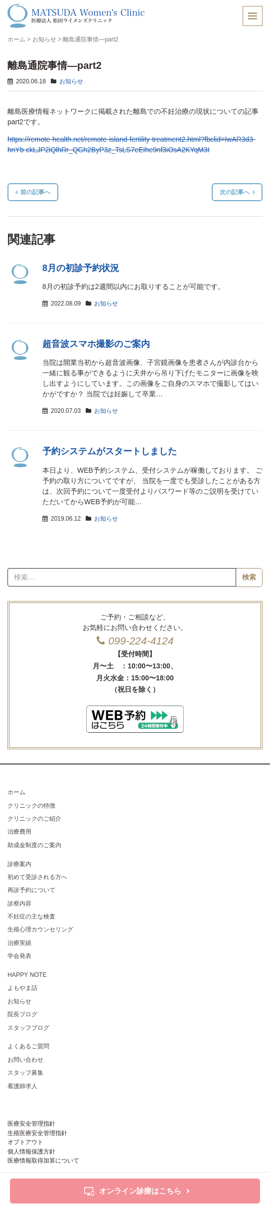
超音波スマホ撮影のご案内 (96, 344)
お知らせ (44, 39)
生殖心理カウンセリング (40, 929)
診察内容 (19, 903)
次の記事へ (235, 192)
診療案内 (19, 864)
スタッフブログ (28, 1027)
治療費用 (19, 831)
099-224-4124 (141, 640)
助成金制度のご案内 (34, 845)
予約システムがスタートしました (109, 451)
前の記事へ (35, 192)
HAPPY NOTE (27, 974)
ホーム (16, 39)
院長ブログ (22, 1014)
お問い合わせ (25, 1059)
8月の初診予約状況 (80, 268)
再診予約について (31, 890)
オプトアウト (25, 1142)
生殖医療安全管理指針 (37, 1133)
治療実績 (19, 942)
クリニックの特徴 (31, 805)
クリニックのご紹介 (34, 818)
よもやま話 (22, 987)
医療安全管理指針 (31, 1123)
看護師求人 (22, 1086)
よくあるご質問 (28, 1046)
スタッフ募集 (25, 1072)
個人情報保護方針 (31, 1151)
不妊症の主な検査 (31, 916)
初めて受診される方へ (37, 877)
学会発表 (19, 955)
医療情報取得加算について (43, 1160)
